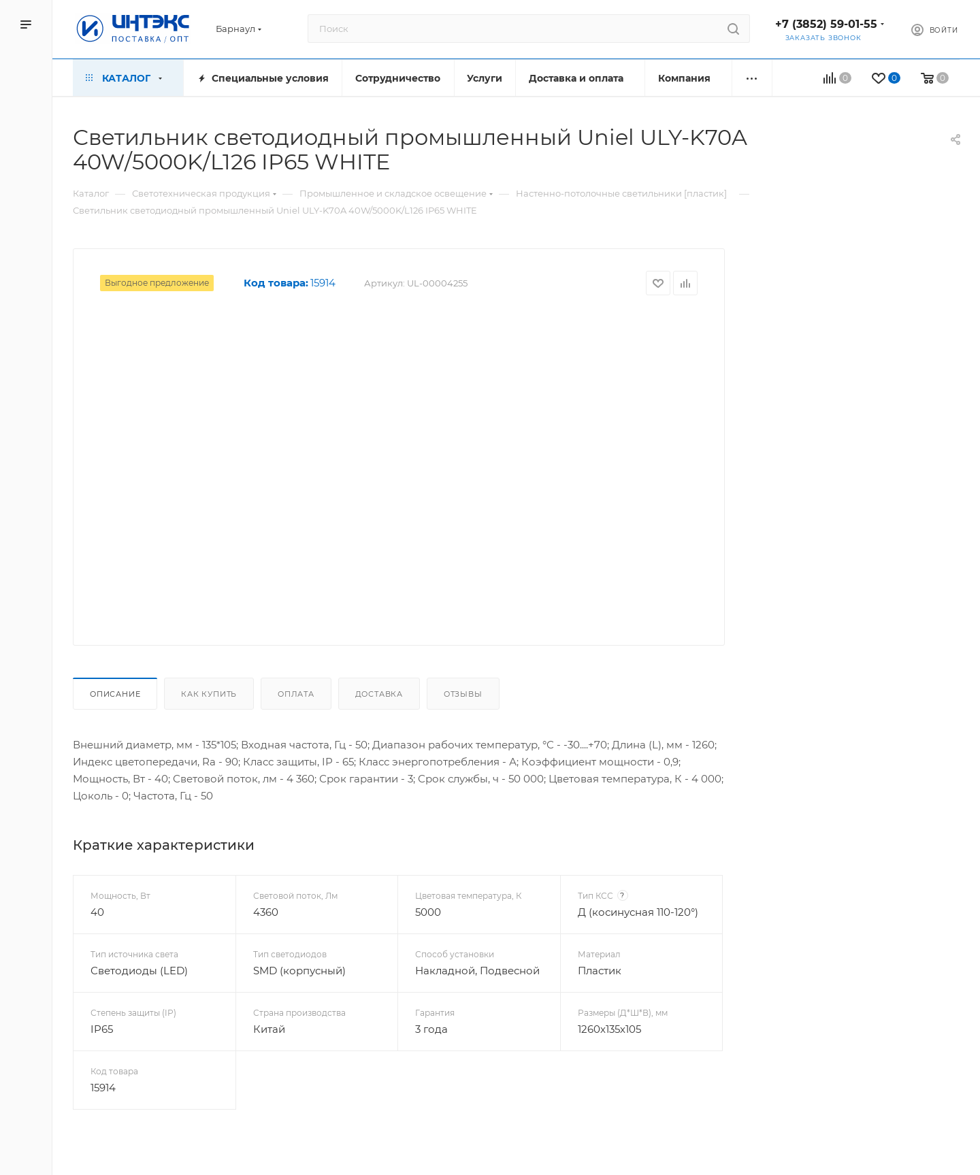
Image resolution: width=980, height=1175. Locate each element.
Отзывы (463, 694)
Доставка (379, 694)
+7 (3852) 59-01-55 (826, 24)
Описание (115, 694)
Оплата (296, 694)
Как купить (209, 694)
